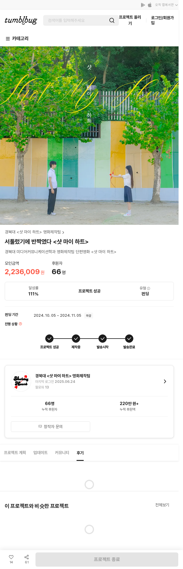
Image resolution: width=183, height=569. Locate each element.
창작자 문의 (50, 426)
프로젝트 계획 (15, 452)
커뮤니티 (62, 452)
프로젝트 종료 (107, 559)
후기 (80, 453)
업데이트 (40, 452)
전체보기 (162, 505)
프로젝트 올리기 (130, 20)
